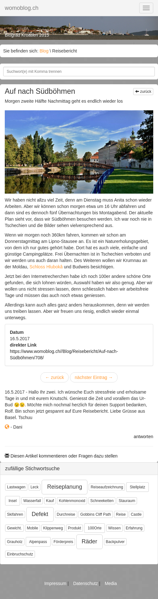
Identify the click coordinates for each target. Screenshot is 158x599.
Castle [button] (136, 514)
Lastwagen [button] (16, 487)
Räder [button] (89, 541)
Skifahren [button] (15, 514)
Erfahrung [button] (134, 528)
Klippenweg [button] (53, 528)
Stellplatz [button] (137, 487)
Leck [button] (34, 487)
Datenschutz (86, 583)
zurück (143, 91)
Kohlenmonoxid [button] (72, 501)
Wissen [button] (114, 528)
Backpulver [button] (115, 542)
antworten (143, 436)
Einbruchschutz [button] (20, 554)
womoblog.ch (21, 8)
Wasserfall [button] (32, 501)
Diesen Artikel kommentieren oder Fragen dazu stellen (61, 455)
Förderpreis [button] (63, 542)
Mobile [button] (32, 528)
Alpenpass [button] (38, 542)
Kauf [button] (50, 501)
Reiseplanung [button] (64, 487)
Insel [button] (13, 501)
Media (111, 583)
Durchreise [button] (66, 514)
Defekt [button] (40, 514)
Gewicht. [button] (14, 528)
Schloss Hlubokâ (46, 266)
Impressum (55, 583)
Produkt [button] (74, 528)
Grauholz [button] (15, 542)
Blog (43, 50)
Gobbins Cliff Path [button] (95, 514)
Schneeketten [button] (101, 501)
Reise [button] (121, 514)
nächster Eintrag (94, 377)
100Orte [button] (94, 528)
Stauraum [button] (127, 501)
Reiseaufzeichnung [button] (107, 487)
